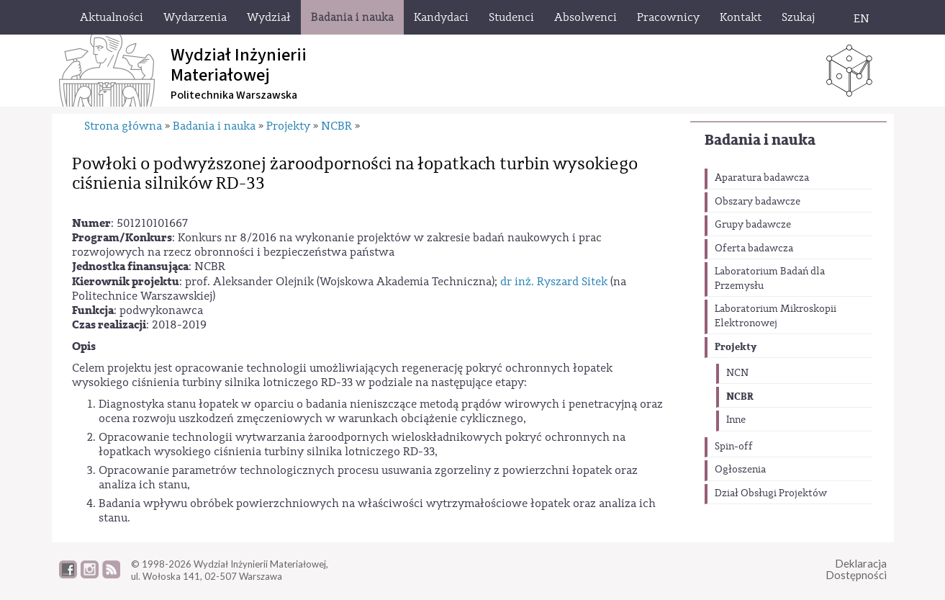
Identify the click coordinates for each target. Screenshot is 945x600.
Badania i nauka (760, 140)
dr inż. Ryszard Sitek (553, 281)
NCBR (740, 396)
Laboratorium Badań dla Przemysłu (770, 278)
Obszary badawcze (757, 201)
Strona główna (123, 126)
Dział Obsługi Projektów (771, 493)
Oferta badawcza (754, 248)
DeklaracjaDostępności (856, 569)
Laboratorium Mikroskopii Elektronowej (775, 316)
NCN (737, 373)
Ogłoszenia (740, 469)
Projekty (735, 347)
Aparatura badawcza (762, 177)
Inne (736, 419)
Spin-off (734, 446)
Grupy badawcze (753, 224)
